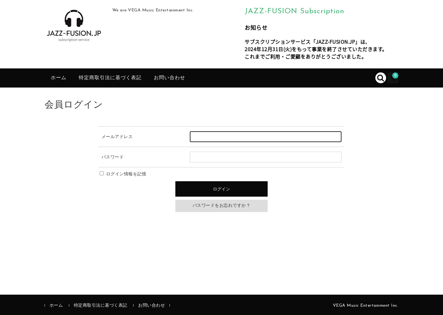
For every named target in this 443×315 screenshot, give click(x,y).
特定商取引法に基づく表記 (110, 78)
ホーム (58, 78)
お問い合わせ (169, 78)
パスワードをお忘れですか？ (222, 205)
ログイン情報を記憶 (123, 174)
